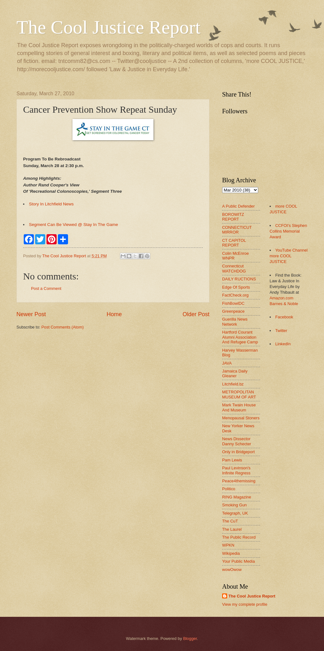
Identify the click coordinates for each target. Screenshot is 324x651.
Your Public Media (238, 561)
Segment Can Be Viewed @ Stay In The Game (73, 224)
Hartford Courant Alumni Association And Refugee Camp (240, 337)
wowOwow (232, 569)
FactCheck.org (235, 295)
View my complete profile (244, 604)
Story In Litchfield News (51, 204)
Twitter (281, 330)
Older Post (196, 314)
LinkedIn (283, 343)
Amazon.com (281, 298)
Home (114, 314)
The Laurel (232, 529)
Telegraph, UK (235, 513)
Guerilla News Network (234, 321)
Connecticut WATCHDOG (234, 268)
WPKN (228, 545)
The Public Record (239, 537)
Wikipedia (231, 553)
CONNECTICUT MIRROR (237, 230)
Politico (228, 488)
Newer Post (31, 314)
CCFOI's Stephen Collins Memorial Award (288, 231)
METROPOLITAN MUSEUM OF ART (239, 394)
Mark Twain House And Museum (239, 407)
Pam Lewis (232, 460)
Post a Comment (46, 288)
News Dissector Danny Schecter (236, 441)
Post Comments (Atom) (62, 327)
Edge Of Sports (236, 287)
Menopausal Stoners (240, 418)
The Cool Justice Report (108, 27)
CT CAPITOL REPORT (234, 242)
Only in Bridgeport (238, 451)
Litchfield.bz (233, 384)
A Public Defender (238, 206)
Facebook (284, 317)
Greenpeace (233, 311)
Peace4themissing (238, 481)
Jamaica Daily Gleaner (234, 373)
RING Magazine (236, 497)
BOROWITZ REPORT (233, 217)
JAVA (227, 363)
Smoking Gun (234, 505)
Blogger (190, 638)
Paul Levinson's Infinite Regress (236, 470)
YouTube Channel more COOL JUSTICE (289, 256)
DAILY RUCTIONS (239, 279)
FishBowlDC (233, 303)
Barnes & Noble (284, 303)
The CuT (230, 521)
